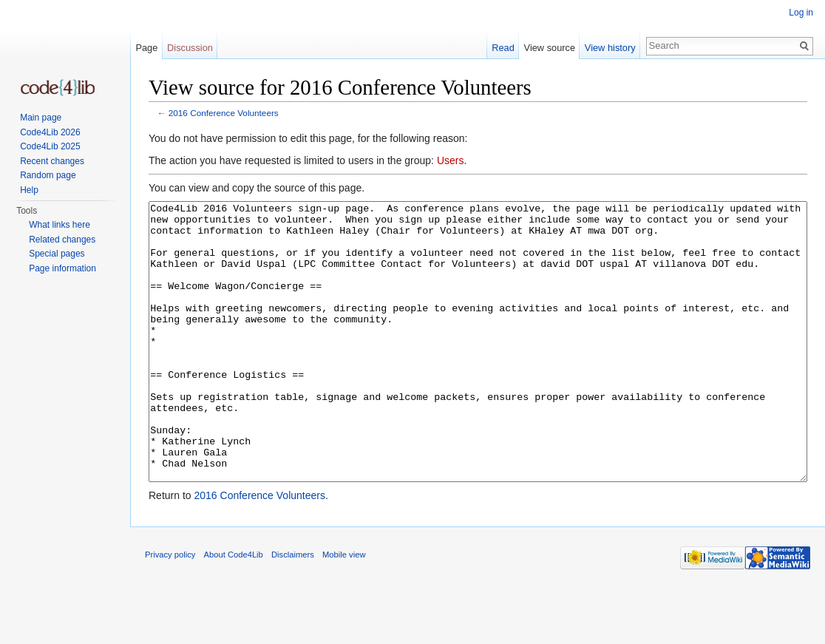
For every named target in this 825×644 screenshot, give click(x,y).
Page (146, 47)
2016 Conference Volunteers (224, 113)
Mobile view (343, 610)
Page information (62, 268)
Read (503, 47)
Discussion (190, 47)
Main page (40, 117)
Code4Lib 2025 (50, 146)
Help (29, 190)
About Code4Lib (233, 610)
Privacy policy (170, 610)
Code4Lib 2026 (50, 132)
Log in (801, 12)
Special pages (56, 253)
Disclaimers (292, 610)
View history (610, 47)
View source (549, 47)
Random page (47, 175)
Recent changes (52, 161)
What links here (59, 225)
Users (450, 160)
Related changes (62, 239)
